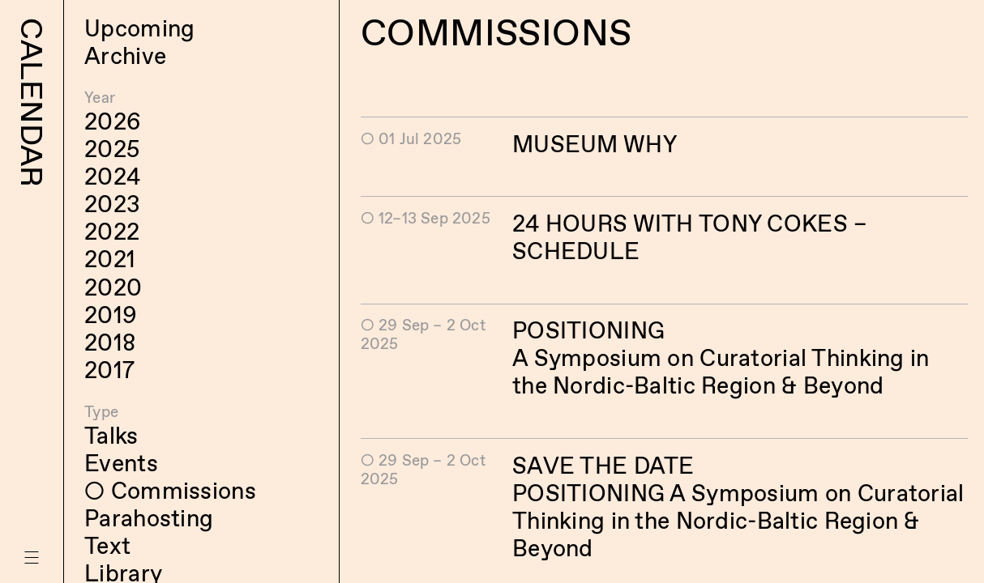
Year (99, 97)
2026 (112, 121)
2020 (113, 287)
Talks (111, 435)
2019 (110, 315)
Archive (125, 55)
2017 (109, 370)
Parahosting (148, 518)
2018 (109, 342)
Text (107, 545)
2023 (112, 204)
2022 (111, 231)
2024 (112, 176)
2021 (109, 259)
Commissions (183, 490)
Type (101, 412)
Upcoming (139, 28)
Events (121, 463)
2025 (112, 149)
